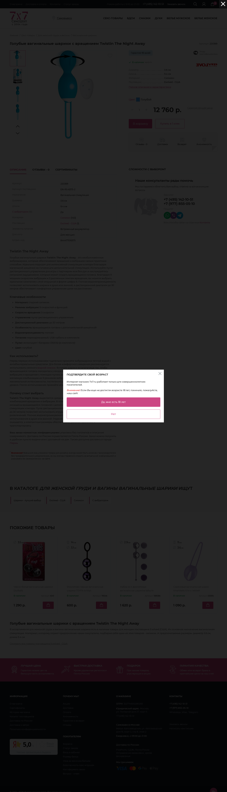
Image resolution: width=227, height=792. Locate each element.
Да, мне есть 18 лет (113, 402)
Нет (113, 414)
